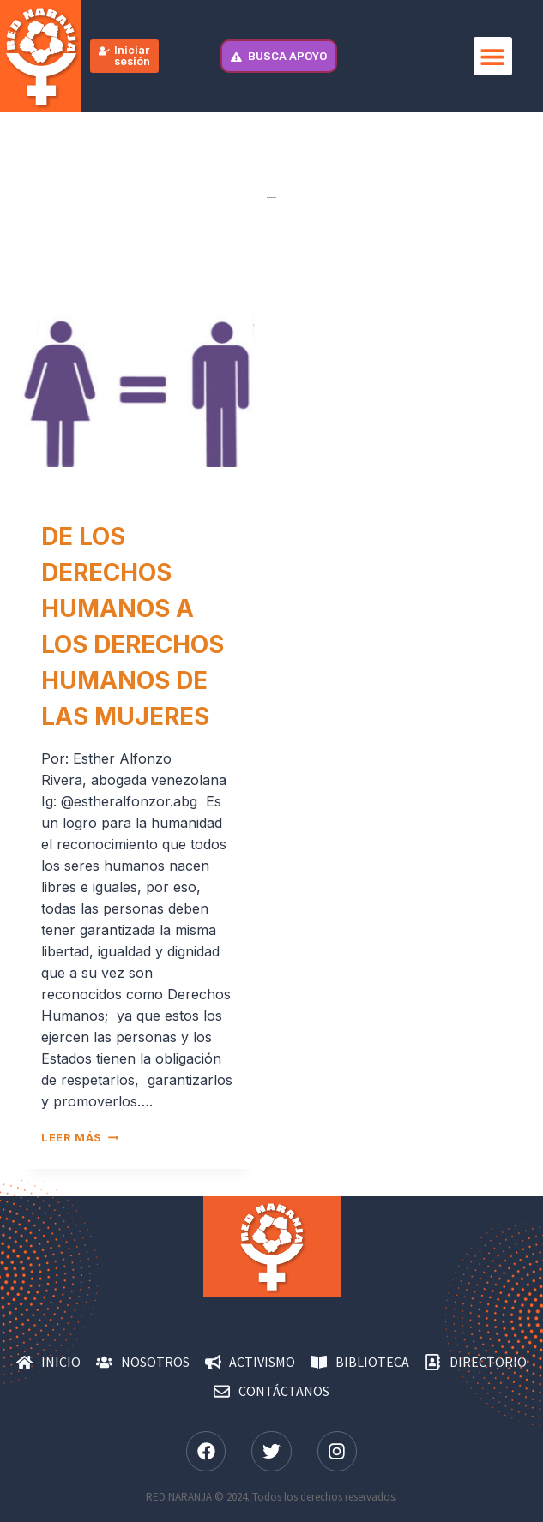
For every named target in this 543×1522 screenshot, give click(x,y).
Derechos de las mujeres (119, 498)
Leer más (79, 1137)
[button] (493, 56)
